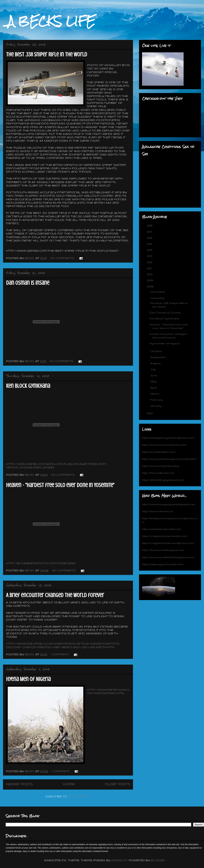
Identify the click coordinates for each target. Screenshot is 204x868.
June (154, 375)
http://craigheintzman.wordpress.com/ (168, 543)
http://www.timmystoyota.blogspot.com (168, 504)
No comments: (63, 258)
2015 (150, 243)
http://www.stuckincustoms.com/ (164, 444)
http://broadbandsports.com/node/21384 (41, 563)
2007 (150, 413)
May (153, 381)
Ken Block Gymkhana (28, 386)
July (153, 369)
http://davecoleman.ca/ (157, 511)
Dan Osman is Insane (27, 283)
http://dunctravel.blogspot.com (163, 550)
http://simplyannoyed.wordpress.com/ (168, 437)
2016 (150, 237)
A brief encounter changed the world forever (55, 595)
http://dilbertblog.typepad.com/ (163, 479)
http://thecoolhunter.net (158, 472)
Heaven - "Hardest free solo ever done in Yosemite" (60, 485)
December (158, 291)
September (158, 357)
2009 (150, 280)
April (153, 387)
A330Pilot (119, 860)
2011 (149, 268)
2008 (150, 286)
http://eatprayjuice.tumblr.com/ (163, 564)
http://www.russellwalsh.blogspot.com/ (168, 557)
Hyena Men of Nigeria (28, 679)
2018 (150, 225)
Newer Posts (19, 784)
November (158, 297)
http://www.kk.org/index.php (160, 465)
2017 (150, 231)
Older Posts (117, 784)
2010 (150, 274)
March (155, 393)
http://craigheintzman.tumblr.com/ (164, 536)
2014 (150, 249)
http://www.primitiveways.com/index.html (169, 458)
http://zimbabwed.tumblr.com (161, 529)
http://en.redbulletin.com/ (158, 451)
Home (69, 784)
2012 (150, 262)
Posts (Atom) (79, 796)
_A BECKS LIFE (49, 21)
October (156, 351)
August (155, 363)
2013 (150, 256)
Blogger (158, 860)
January (156, 405)
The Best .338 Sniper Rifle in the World (46, 54)
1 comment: (60, 654)
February (157, 399)
